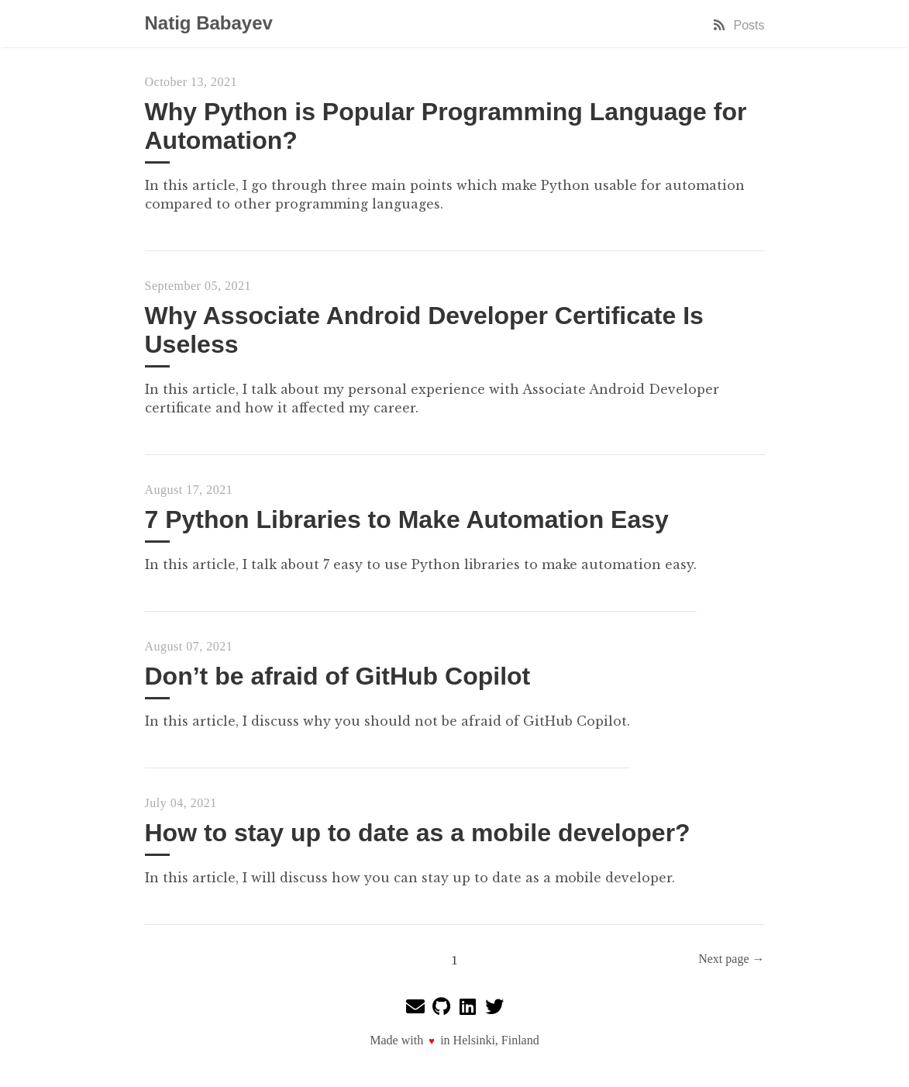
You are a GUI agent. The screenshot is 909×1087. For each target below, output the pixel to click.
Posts (738, 25)
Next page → (731, 958)
